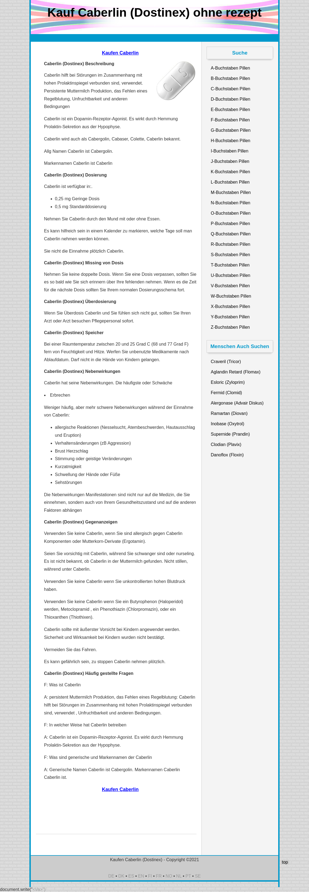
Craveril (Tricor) (226, 361)
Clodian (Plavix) (226, 444)
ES (131, 876)
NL (178, 876)
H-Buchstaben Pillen (230, 140)
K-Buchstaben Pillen (230, 171)
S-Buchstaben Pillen (230, 254)
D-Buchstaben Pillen (230, 99)
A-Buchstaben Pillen (230, 68)
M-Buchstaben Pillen (231, 192)
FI (150, 876)
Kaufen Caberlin (120, 53)
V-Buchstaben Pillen (230, 285)
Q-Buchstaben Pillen (231, 234)
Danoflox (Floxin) (227, 455)
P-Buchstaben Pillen (230, 223)
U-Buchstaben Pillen (230, 275)
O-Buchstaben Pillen (231, 213)
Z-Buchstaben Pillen (230, 327)
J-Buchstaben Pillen (230, 161)
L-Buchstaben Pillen (230, 182)
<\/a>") (39, 889)
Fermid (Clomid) (226, 392)
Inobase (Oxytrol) (227, 423)
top (285, 862)
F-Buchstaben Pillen (230, 120)
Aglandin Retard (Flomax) (235, 372)
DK (121, 876)
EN (141, 876)
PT (188, 876)
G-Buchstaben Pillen (231, 130)
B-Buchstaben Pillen (230, 78)
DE (111, 876)
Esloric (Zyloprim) (228, 382)
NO (169, 876)
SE (198, 876)
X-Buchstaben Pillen (230, 306)
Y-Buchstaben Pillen (230, 317)
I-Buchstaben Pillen (230, 151)
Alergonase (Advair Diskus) (237, 403)
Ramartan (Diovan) (229, 413)
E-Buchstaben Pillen (230, 109)
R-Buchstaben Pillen (230, 244)
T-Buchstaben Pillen (230, 265)
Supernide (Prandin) (230, 434)
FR (159, 876)
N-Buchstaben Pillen (230, 202)
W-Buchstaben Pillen (231, 296)
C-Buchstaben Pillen (230, 88)
